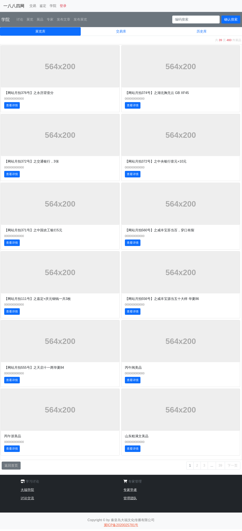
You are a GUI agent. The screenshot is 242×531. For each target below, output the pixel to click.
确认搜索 (231, 19)
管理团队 (130, 498)
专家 (50, 19)
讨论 (19, 19)
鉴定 (43, 6)
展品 (40, 19)
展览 (29, 19)
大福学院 (27, 490)
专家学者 (130, 490)
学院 (53, 6)
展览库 (40, 31)
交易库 (121, 31)
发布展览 (80, 19)
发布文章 (63, 19)
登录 (63, 6)
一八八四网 (13, 6)
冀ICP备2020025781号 (121, 525)
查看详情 (12, 105)
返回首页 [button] (11, 465)
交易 (32, 6)
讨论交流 (27, 498)
